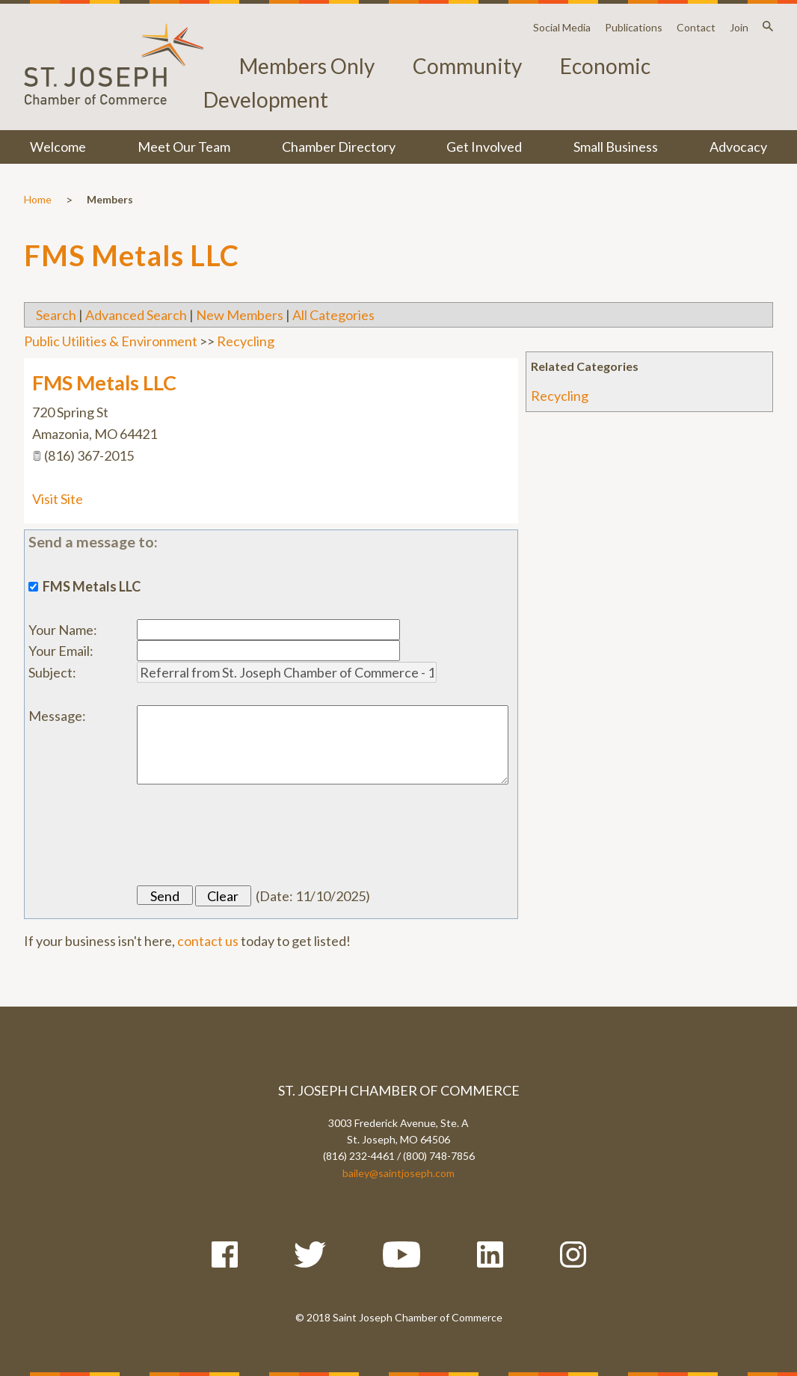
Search (56, 315)
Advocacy (738, 146)
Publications (633, 27)
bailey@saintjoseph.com (398, 1173)
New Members (239, 315)
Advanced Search (136, 315)
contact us (208, 941)
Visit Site (57, 499)
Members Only (307, 66)
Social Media (562, 27)
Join (739, 27)
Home (38, 199)
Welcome (58, 146)
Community (467, 66)
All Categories (333, 315)
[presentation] (250, 835)
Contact (696, 27)
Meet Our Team (184, 146)
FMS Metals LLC (104, 382)
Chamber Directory (339, 146)
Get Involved (484, 146)
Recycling (559, 395)
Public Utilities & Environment (110, 341)
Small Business (615, 146)
